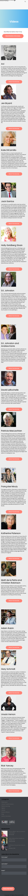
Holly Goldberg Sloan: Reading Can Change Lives (16, 839)
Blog (2, 814)
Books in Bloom (5, 812)
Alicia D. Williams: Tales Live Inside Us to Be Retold (17, 832)
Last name (4, 864)
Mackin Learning (5, 806)
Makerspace (4, 802)
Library (3, 810)
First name (4, 857)
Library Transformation (7, 804)
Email (3, 870)
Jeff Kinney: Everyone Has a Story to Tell (17, 845)
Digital (3, 808)
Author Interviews (6, 816)
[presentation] (7, 881)
